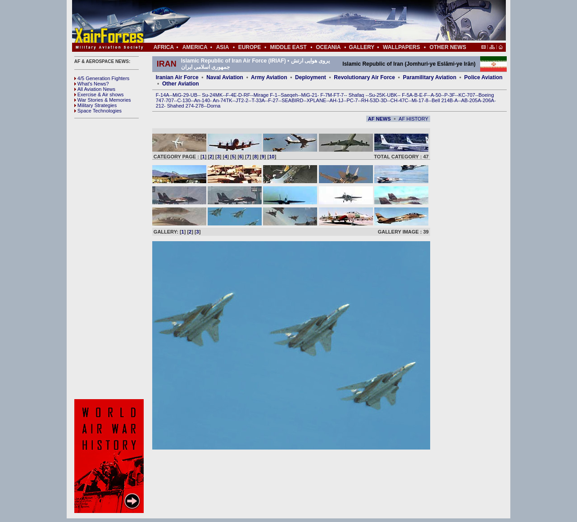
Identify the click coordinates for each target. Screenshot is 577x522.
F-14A (162, 95)
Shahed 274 (180, 105)
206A (488, 100)
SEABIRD (292, 100)
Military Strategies (95, 105)
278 (199, 105)
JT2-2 (242, 100)
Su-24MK (212, 95)
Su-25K (377, 95)
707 (170, 100)
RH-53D (370, 100)
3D (384, 100)
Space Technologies (98, 110)
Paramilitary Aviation (430, 77)
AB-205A (471, 100)
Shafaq (357, 95)
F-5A (407, 95)
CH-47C (400, 100)
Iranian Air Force (177, 77)
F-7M (326, 95)
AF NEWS (379, 119)
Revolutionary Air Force (364, 77)
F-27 (273, 100)
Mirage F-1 (265, 95)
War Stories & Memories (102, 100)
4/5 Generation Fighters (102, 78)
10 (271, 156)
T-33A (257, 100)
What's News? (91, 83)
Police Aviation (483, 77)
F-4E (231, 95)
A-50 (436, 95)
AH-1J (337, 100)
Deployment (310, 77)
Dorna (213, 105)
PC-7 (352, 100)
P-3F (449, 95)
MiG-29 (181, 95)
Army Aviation (269, 77)
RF (247, 95)
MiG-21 (309, 95)
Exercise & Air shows (99, 94)
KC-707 (467, 95)
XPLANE (316, 100)
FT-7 (339, 95)
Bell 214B (442, 100)
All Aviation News (94, 89)
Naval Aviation (224, 77)
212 (160, 105)
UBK (392, 95)
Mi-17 (418, 100)
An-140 (202, 100)
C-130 (184, 100)
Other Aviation (180, 84)
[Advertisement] (315, 21)
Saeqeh (289, 95)
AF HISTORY (413, 119)
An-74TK (222, 100)
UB (194, 95)
